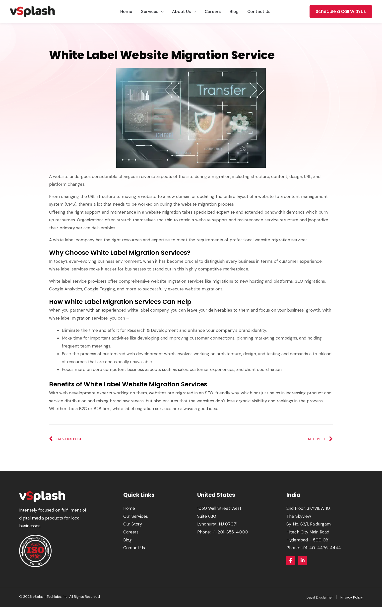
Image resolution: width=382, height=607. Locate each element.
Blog (127, 540)
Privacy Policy (351, 597)
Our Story (132, 524)
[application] (160, 11)
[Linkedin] (302, 560)
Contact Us (134, 547)
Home (129, 508)
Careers (131, 532)
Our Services (135, 516)
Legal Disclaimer (320, 597)
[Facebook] (290, 560)
